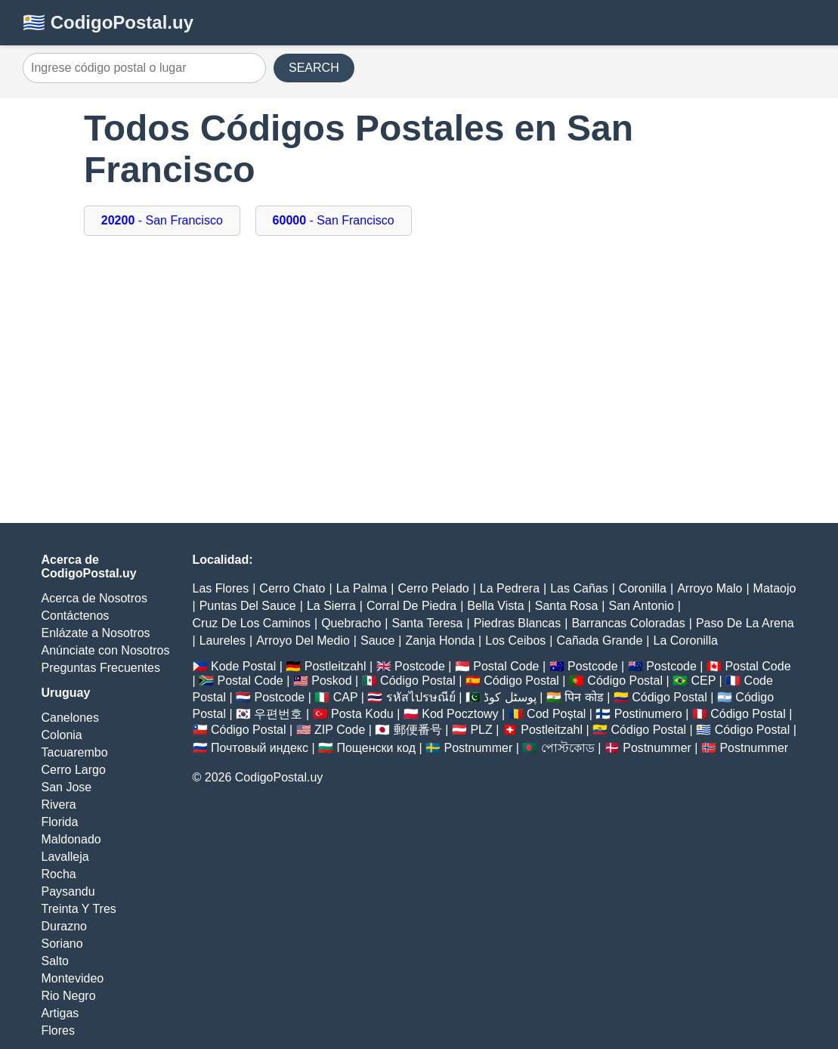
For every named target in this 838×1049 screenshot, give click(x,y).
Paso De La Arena (745, 623)
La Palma (362, 588)
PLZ (481, 729)
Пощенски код (376, 747)
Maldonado (71, 839)
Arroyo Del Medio (303, 640)
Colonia (62, 735)
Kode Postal (243, 666)
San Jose (67, 787)
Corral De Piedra (411, 605)
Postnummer (478, 747)
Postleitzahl (335, 666)
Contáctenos (76, 615)
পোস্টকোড (568, 747)
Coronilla (642, 588)
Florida (60, 821)
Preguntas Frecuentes (101, 667)
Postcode (419, 666)
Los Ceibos (515, 640)
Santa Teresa (426, 623)
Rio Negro (69, 995)
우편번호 (278, 713)
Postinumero (648, 713)
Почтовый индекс (259, 747)
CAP (345, 697)
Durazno (64, 926)
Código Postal (418, 680)
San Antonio (641, 605)
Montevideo (73, 978)
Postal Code (506, 666)
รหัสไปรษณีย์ (421, 697)
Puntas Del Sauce (247, 605)
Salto (55, 961)
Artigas (60, 1013)
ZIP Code (339, 729)
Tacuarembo (75, 752)
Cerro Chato (292, 588)
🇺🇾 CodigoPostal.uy (108, 22)
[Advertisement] (419, 387)
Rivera (59, 804)
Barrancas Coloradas (628, 623)
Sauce (377, 640)
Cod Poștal (556, 713)
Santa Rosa (566, 605)
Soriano (62, 943)
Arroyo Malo (709, 588)
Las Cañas (579, 588)
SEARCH (314, 67)
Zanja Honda (440, 640)
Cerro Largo (74, 769)
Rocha (59, 874)
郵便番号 (418, 729)
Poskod (331, 680)
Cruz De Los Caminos (252, 623)
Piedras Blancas (517, 623)
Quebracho (351, 623)
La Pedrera (510, 588)
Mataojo (774, 588)
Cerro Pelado (432, 588)
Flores (58, 1030)
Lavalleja (65, 856)
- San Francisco (162, 220)
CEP (703, 680)
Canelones (71, 717)
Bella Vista (495, 605)
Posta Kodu (362, 713)
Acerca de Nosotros (95, 598)
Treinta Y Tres (79, 908)
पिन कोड (583, 697)
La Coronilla (685, 640)
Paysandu (68, 891)
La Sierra (331, 605)
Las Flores (221, 588)
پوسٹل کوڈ (510, 697)
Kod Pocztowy (460, 713)
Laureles (222, 640)
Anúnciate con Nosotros (106, 650)
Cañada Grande (599, 640)
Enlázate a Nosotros (96, 633)
